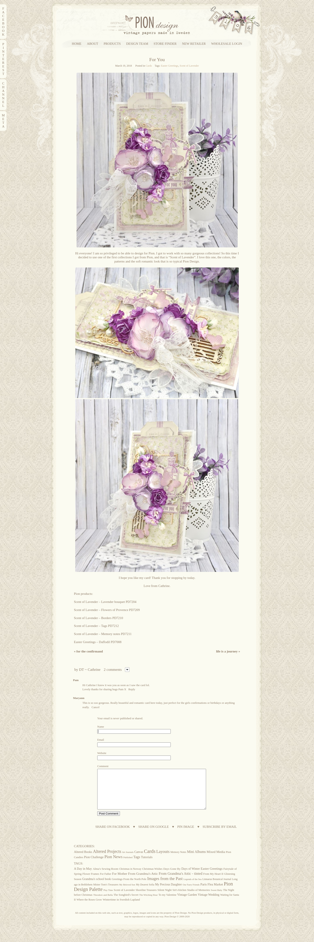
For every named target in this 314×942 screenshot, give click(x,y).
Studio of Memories (198, 897)
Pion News (113, 864)
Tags (136, 865)
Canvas (138, 859)
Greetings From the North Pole (129, 887)
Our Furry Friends (191, 892)
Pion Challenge (94, 865)
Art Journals (127, 860)
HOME (76, 43)
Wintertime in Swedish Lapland (121, 907)
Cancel (95, 707)
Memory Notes (178, 859)
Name (100, 726)
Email (100, 739)
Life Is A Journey (228, 651)
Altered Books (83, 859)
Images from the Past (165, 886)
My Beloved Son (127, 892)
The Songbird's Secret (126, 902)
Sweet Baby (216, 898)
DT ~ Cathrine (90, 670)
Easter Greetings (169, 65)
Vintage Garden (187, 902)
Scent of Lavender (189, 65)
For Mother (119, 881)
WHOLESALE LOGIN (226, 43)
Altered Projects (107, 859)
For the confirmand (88, 651)
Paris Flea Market (211, 892)
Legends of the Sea (192, 887)
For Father (105, 881)
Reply (131, 689)
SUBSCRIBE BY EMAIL (220, 834)
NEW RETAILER (194, 43)
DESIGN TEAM (137, 43)
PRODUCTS (112, 43)
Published (128, 865)
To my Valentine (167, 902)
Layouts (163, 859)
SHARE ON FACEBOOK (112, 834)
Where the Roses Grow (89, 907)
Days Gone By (172, 876)
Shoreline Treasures (146, 897)
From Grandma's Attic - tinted (180, 881)
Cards (149, 65)
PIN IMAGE (185, 834)
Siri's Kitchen (179, 898)
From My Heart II (213, 881)
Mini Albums (196, 860)
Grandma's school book (96, 887)
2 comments (113, 670)
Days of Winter (190, 876)
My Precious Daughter (168, 892)
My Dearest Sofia (145, 892)
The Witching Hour (148, 902)
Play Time (108, 898)
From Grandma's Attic (143, 881)
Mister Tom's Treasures (105, 892)
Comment (102, 766)
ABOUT (92, 43)
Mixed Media (216, 859)
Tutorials (147, 865)
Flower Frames (90, 881)
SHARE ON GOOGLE (153, 834)
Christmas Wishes (152, 876)
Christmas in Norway (130, 876)
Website (101, 753)
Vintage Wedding (208, 902)
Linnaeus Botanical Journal (216, 887)
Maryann (78, 698)
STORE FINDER (165, 43)
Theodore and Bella (103, 902)
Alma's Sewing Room (105, 876)
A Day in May (83, 876)
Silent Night (164, 897)
